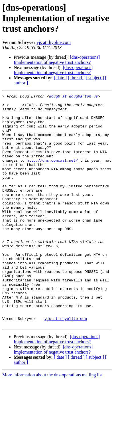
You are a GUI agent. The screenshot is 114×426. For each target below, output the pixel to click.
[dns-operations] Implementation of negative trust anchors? (57, 60)
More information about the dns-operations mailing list (52, 421)
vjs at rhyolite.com (53, 42)
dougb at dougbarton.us (73, 97)
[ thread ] (76, 77)
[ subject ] (95, 77)
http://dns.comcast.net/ (52, 174)
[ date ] (60, 77)
